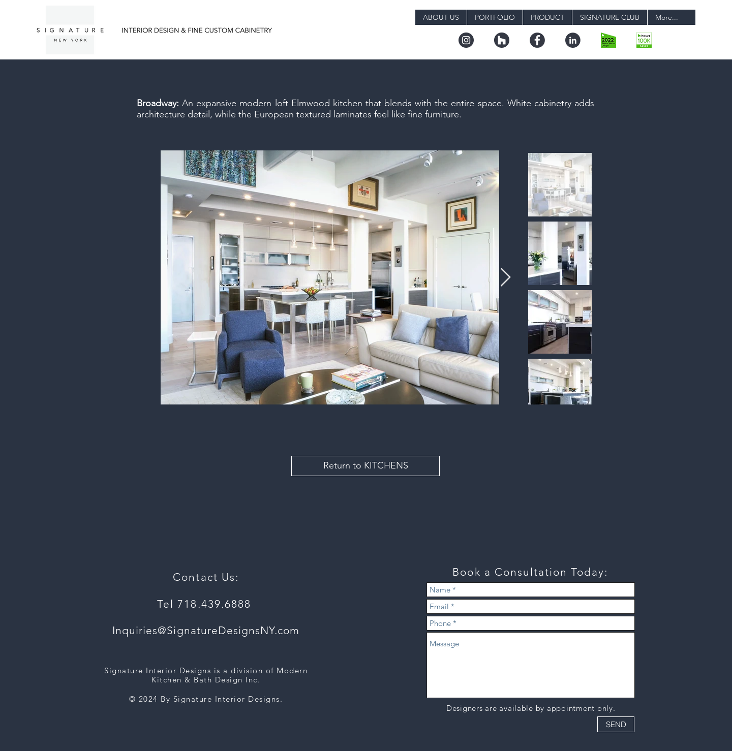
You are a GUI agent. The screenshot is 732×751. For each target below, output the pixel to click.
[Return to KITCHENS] (365, 466)
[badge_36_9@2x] (644, 40)
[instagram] (466, 40)
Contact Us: (206, 577)
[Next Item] (505, 278)
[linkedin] (573, 40)
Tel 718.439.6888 (206, 604)
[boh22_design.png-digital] (608, 40)
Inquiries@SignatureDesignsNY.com (206, 630)
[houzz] (501, 40)
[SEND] (615, 724)
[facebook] (537, 40)
